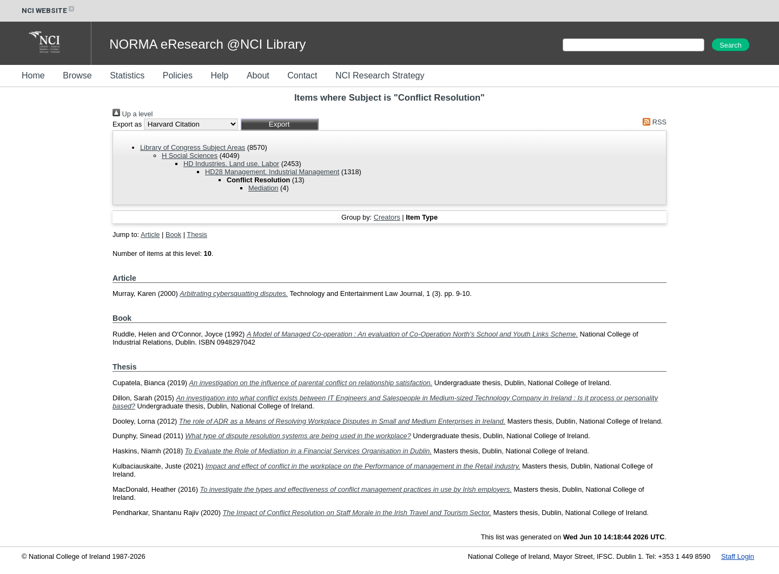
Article (150, 234)
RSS (652, 122)
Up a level (133, 114)
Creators (387, 217)
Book (173, 234)
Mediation (263, 188)
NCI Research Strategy (380, 75)
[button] (279, 124)
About (258, 75)
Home (33, 75)
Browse (77, 75)
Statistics (127, 75)
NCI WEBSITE (49, 10)
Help (219, 75)
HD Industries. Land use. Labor (231, 164)
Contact (302, 75)
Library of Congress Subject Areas (192, 147)
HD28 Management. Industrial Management (272, 172)
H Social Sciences (189, 155)
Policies (178, 75)
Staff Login (737, 556)
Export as (127, 124)
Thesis (197, 234)
